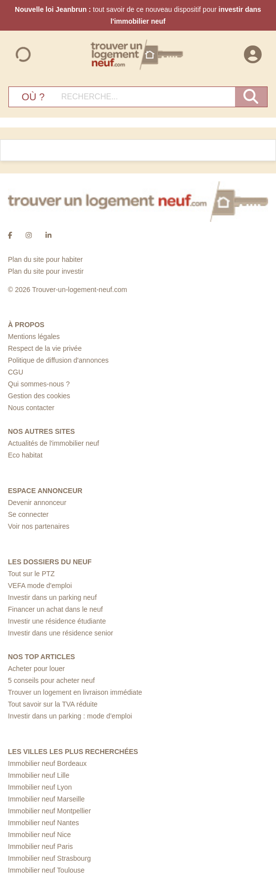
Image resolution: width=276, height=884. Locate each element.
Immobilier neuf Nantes (43, 823)
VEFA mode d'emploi (40, 585)
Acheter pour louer (36, 669)
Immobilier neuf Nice (39, 835)
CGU (15, 372)
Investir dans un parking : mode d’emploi (70, 716)
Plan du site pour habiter (45, 259)
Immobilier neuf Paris (40, 846)
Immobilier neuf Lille (39, 775)
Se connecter (28, 514)
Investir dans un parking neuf (52, 597)
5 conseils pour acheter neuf (51, 680)
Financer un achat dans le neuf (55, 609)
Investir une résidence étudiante (57, 621)
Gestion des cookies (39, 396)
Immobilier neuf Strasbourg (49, 858)
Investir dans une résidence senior (60, 633)
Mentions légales (34, 336)
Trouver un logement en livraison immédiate (75, 692)
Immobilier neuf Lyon (40, 787)
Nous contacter (31, 408)
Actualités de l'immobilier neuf (53, 443)
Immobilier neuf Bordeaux (47, 763)
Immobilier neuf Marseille (46, 799)
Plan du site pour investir (45, 271)
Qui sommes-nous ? (39, 384)
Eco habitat (25, 455)
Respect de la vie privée (44, 348)
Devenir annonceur (37, 502)
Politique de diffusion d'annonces (58, 360)
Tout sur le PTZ (31, 574)
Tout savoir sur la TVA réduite (53, 704)
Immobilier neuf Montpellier (49, 811)
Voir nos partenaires (39, 526)
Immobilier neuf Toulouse (46, 870)
